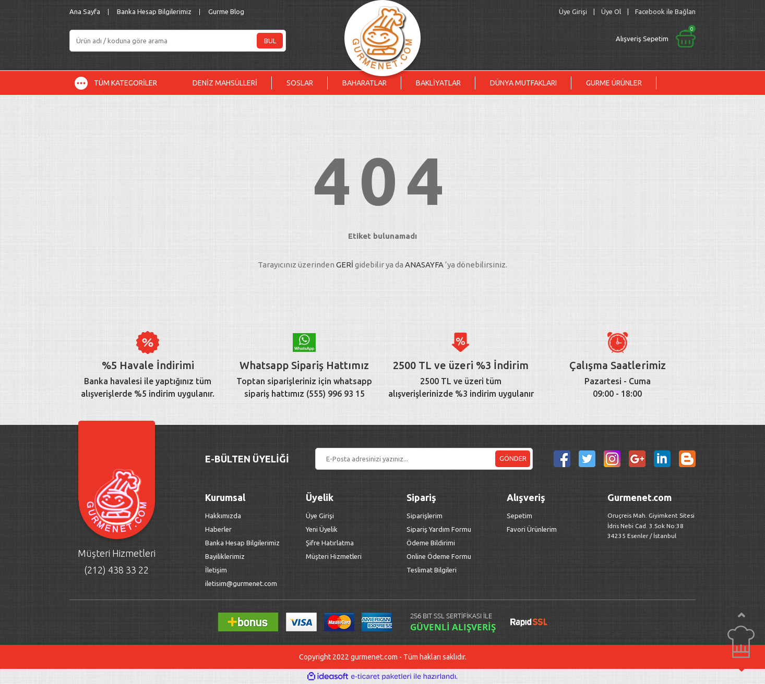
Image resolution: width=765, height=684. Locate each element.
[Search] (177, 41)
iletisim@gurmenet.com (241, 583)
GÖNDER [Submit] (513, 458)
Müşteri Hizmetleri (334, 556)
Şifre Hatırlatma (330, 542)
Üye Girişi (320, 515)
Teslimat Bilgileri (432, 569)
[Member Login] (573, 11)
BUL (270, 40)
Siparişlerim (425, 515)
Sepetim (519, 515)
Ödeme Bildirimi (431, 542)
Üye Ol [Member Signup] (611, 11)
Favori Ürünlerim (532, 529)
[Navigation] (123, 83)
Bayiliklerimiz (225, 556)
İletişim (216, 569)
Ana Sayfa (84, 11)
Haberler (218, 529)
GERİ (344, 264)
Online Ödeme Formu (439, 556)
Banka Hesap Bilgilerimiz (154, 11)
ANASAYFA (424, 264)
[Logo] (382, 35)
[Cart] (569, 38)
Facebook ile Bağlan (665, 11)
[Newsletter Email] (424, 459)
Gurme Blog (226, 11)
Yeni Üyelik (322, 529)
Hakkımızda (223, 515)
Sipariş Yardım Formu (439, 529)
